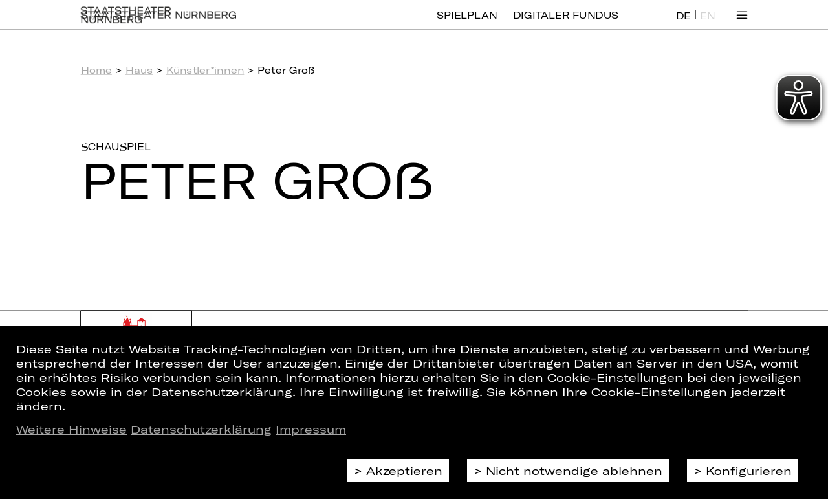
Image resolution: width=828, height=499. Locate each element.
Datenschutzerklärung (201, 429)
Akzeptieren (404, 470)
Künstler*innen (205, 70)
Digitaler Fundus (565, 24)
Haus (139, 70)
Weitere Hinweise (71, 429)
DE (683, 25)
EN (707, 25)
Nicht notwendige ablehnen (574, 470)
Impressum (311, 429)
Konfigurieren (749, 470)
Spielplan (467, 24)
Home (96, 70)
